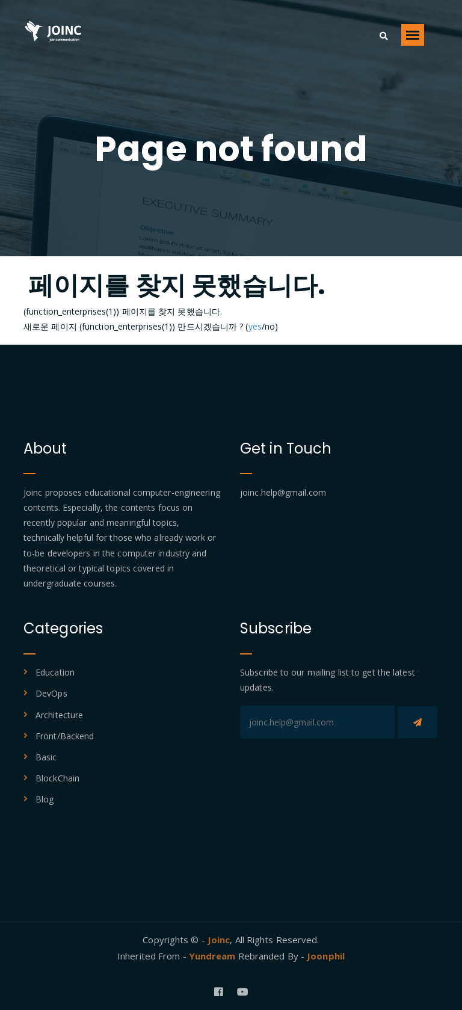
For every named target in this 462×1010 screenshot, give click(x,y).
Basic (46, 757)
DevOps (51, 693)
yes (255, 326)
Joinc (219, 940)
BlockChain (57, 778)
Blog (44, 799)
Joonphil (326, 956)
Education (55, 672)
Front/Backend (64, 736)
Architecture (59, 715)
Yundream (213, 956)
